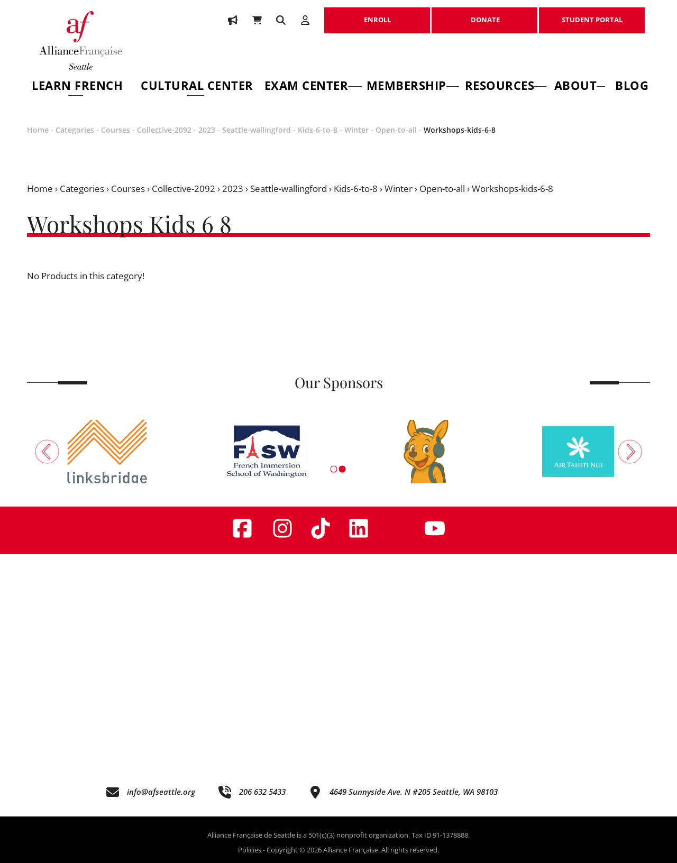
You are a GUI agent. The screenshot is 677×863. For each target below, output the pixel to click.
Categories (75, 130)
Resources (506, 87)
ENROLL (377, 14)
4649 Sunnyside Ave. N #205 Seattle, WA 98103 (414, 791)
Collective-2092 (164, 130)
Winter (356, 130)
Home (38, 130)
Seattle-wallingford (256, 130)
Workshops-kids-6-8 (460, 130)
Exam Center (313, 87)
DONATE (484, 14)
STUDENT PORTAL (592, 14)
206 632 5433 (262, 791)
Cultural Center (197, 87)
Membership (413, 87)
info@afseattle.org (161, 791)
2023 (206, 130)
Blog (631, 87)
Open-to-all (396, 130)
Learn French (77, 87)
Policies (249, 850)
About (579, 87)
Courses (115, 130)
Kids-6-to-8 (317, 130)
